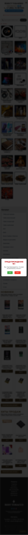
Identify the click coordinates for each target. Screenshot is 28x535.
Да (10, 272)
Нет (17, 272)
